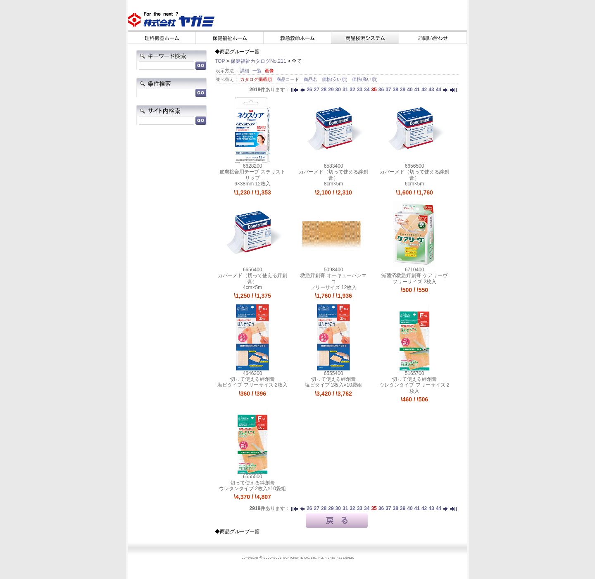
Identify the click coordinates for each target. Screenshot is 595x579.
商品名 (311, 79)
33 (359, 90)
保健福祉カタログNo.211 (258, 61)
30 (338, 90)
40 (409, 90)
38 (395, 90)
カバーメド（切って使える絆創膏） (333, 174)
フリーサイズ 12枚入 (333, 287)
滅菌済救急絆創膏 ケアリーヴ (414, 275)
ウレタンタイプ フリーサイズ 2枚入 (414, 388)
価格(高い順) (365, 79)
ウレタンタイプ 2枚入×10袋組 (252, 488)
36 (381, 90)
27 (316, 90)
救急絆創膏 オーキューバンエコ (333, 278)
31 (345, 90)
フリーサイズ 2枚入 (414, 282)
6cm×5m (414, 184)
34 (366, 90)
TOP (220, 61)
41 (417, 90)
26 (309, 90)
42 (424, 90)
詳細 (244, 70)
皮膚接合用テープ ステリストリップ (252, 174)
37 (388, 90)
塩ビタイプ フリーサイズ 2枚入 (252, 385)
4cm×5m (252, 287)
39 (402, 90)
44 (438, 90)
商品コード (288, 79)
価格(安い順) (335, 79)
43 (431, 90)
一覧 (257, 70)
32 (352, 90)
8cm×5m (333, 184)
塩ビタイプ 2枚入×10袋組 (333, 385)
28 (323, 90)
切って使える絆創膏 (252, 379)
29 (330, 90)
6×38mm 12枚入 (252, 184)
